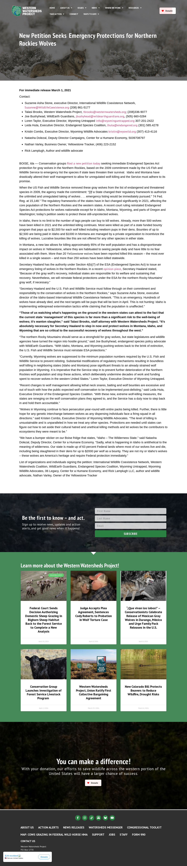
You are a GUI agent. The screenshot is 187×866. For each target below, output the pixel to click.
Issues (82, 7)
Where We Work (114, 7)
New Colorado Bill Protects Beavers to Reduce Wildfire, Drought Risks (143, 690)
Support (98, 834)
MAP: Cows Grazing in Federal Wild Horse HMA (54, 834)
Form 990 (138, 834)
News (96, 7)
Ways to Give (91, 14)
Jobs (112, 834)
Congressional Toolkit (144, 827)
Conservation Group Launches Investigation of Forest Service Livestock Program (44, 692)
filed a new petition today (83, 163)
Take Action (57, 14)
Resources (135, 7)
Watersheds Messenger (106, 827)
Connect (73, 14)
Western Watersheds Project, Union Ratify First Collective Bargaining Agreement (93, 692)
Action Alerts (48, 827)
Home (52, 7)
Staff (124, 834)
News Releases (73, 827)
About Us (66, 7)
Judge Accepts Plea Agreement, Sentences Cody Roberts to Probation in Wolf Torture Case (93, 614)
